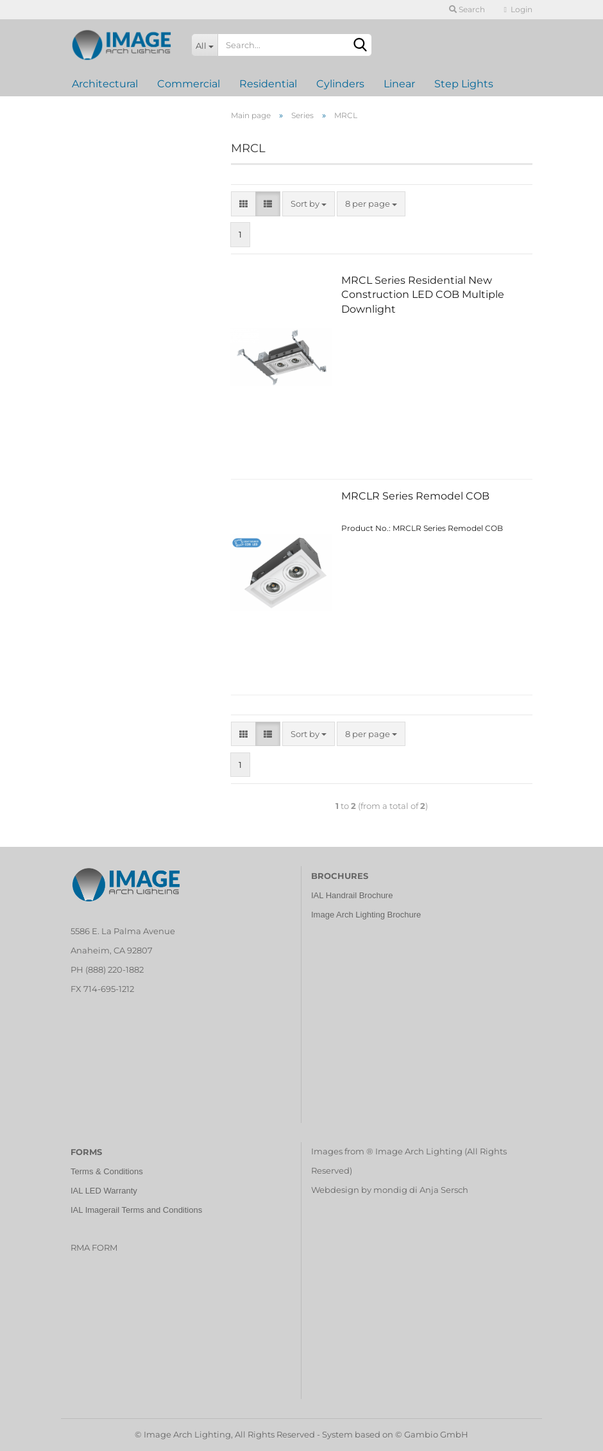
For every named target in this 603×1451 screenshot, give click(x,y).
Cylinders (340, 84)
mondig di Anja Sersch (420, 1190)
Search (467, 9)
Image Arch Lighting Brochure (366, 914)
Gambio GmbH (436, 1434)
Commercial (188, 84)
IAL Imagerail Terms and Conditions (136, 1210)
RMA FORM (94, 1247)
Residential (268, 84)
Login (518, 9)
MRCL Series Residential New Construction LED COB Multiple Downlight (422, 295)
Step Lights (463, 84)
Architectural (105, 84)
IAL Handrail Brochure (352, 895)
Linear (399, 84)
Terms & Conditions (107, 1171)
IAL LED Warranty (104, 1190)
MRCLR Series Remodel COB (415, 496)
